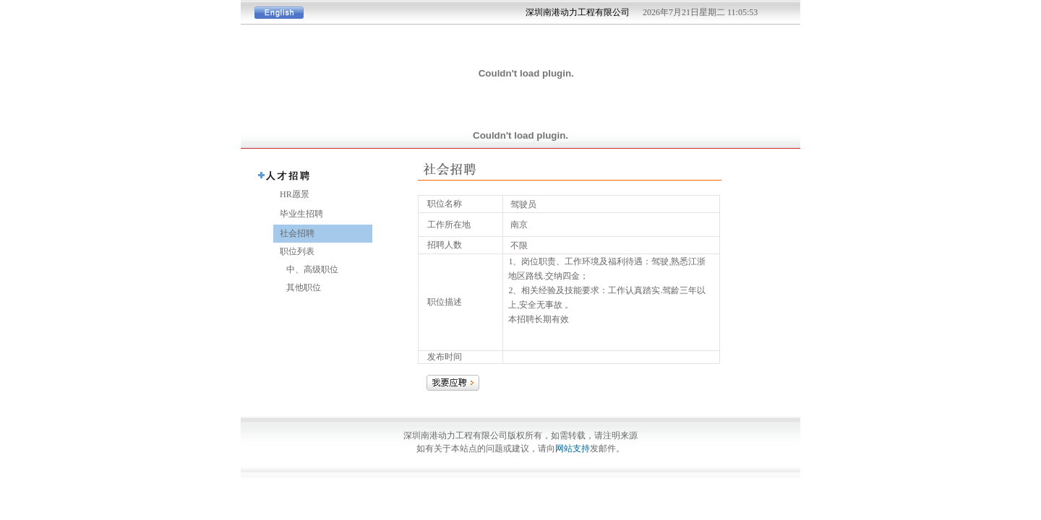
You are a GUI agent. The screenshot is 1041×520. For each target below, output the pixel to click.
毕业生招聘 (298, 214)
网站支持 (572, 448)
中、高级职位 (305, 269)
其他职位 (297, 287)
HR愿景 (291, 194)
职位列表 (293, 251)
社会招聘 (293, 233)
